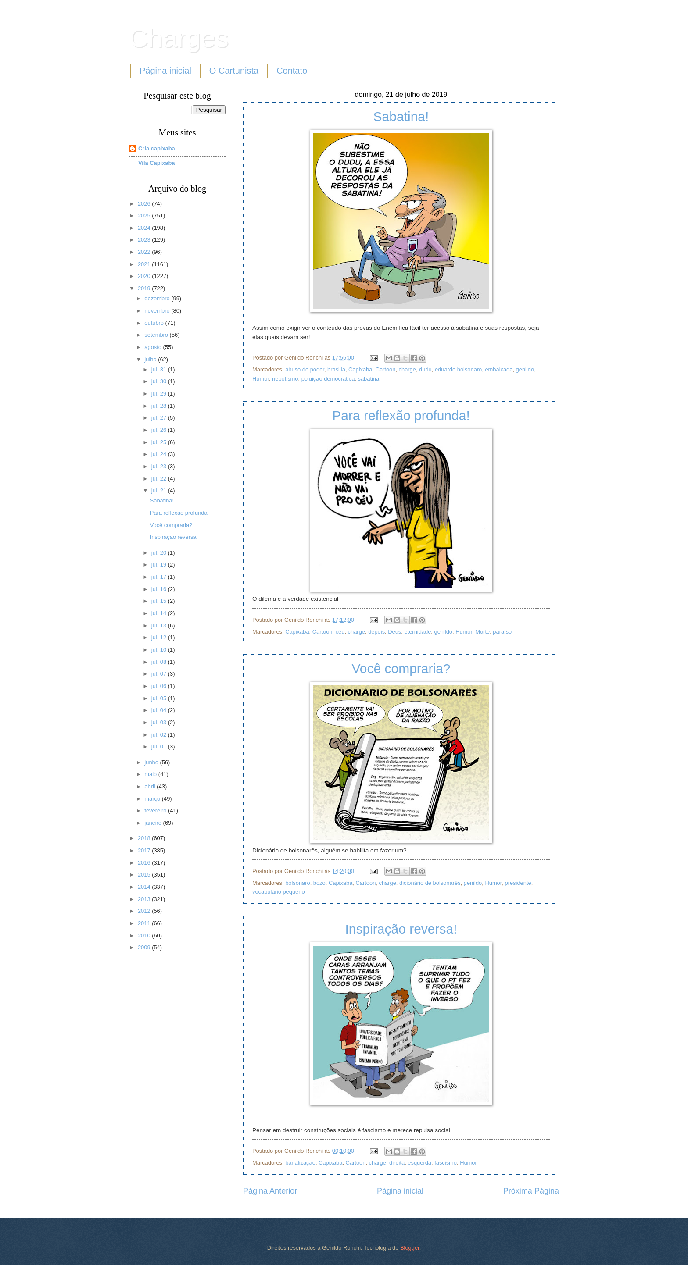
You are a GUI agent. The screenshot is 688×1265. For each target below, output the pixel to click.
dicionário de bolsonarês (430, 883)
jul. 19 (159, 564)
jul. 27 (159, 417)
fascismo (445, 1162)
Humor (260, 378)
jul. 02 (159, 734)
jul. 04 (159, 710)
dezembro (157, 298)
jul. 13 (159, 625)
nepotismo (285, 378)
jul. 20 (159, 552)
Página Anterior (270, 1191)
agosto (153, 347)
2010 (145, 935)
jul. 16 (159, 589)
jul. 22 (159, 478)
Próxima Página (531, 1191)
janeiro (153, 823)
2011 (145, 923)
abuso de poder (304, 369)
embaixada (498, 369)
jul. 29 (159, 393)
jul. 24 (159, 454)
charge (407, 369)
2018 (145, 838)
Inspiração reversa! (401, 929)
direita (397, 1162)
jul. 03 (159, 722)
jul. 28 (159, 406)
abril (150, 786)
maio (151, 774)
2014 (145, 887)
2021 (145, 264)
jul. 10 (159, 649)
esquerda (419, 1162)
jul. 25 (159, 442)
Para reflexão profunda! (401, 415)
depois (376, 631)
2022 (145, 252)
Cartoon (386, 369)
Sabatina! (401, 116)
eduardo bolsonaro (458, 369)
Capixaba (360, 369)
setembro (156, 334)
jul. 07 (159, 673)
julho (151, 359)
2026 (145, 203)
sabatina (368, 378)
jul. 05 (159, 698)
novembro (157, 310)
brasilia (336, 369)
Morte (482, 631)
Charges (179, 38)
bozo (319, 883)
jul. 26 (159, 430)
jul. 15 (159, 601)
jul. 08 (159, 662)
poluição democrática (328, 378)
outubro (154, 323)
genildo (525, 369)
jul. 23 (159, 466)
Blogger (409, 1247)
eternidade (417, 631)
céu (340, 631)
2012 (145, 911)
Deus (394, 631)
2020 (145, 276)
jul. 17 (159, 577)
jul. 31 (159, 369)
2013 (145, 899)
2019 (145, 288)
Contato (291, 70)
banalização (300, 1162)
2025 (145, 215)
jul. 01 (159, 746)
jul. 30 (159, 381)
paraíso (502, 631)
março (152, 798)
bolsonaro (297, 883)
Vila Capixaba (156, 163)
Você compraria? (400, 668)
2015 (145, 874)
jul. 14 (159, 613)
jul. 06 (159, 686)
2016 (145, 862)
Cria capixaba (156, 148)
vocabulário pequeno (278, 891)
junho (152, 762)
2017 (145, 850)
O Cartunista (233, 70)
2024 (145, 227)
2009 (145, 947)
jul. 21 (159, 490)
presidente (518, 883)
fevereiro (156, 810)
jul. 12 (159, 637)
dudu (425, 369)
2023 (145, 239)
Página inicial (165, 70)
